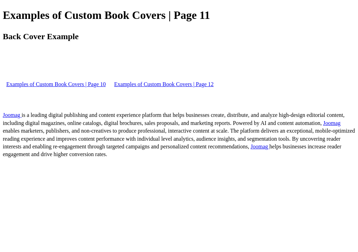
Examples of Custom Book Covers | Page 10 (56, 84)
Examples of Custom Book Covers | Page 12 (164, 84)
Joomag (12, 115)
